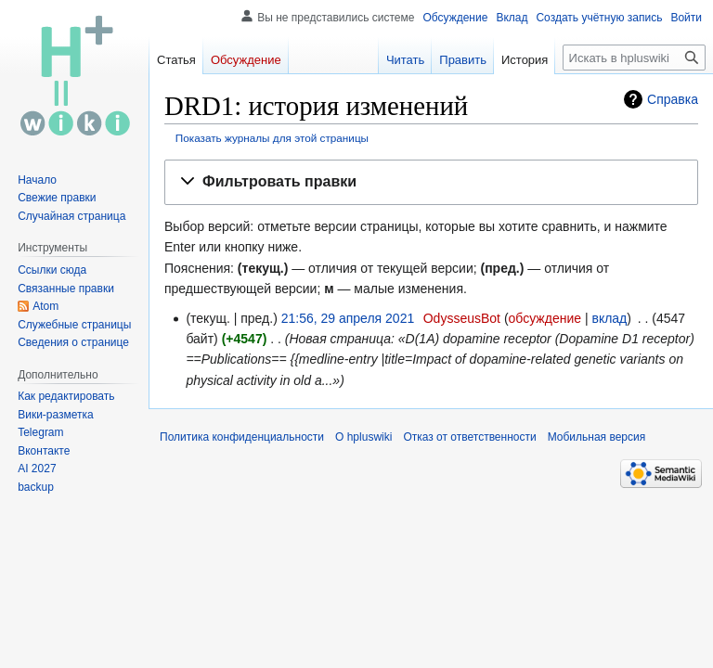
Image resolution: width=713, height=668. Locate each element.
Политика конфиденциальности (242, 436)
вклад (609, 318)
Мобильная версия (597, 436)
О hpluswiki (363, 436)
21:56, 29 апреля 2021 (348, 318)
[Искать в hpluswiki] (634, 58)
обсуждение (545, 318)
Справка (672, 99)
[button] (431, 182)
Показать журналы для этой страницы (272, 138)
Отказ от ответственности (469, 436)
